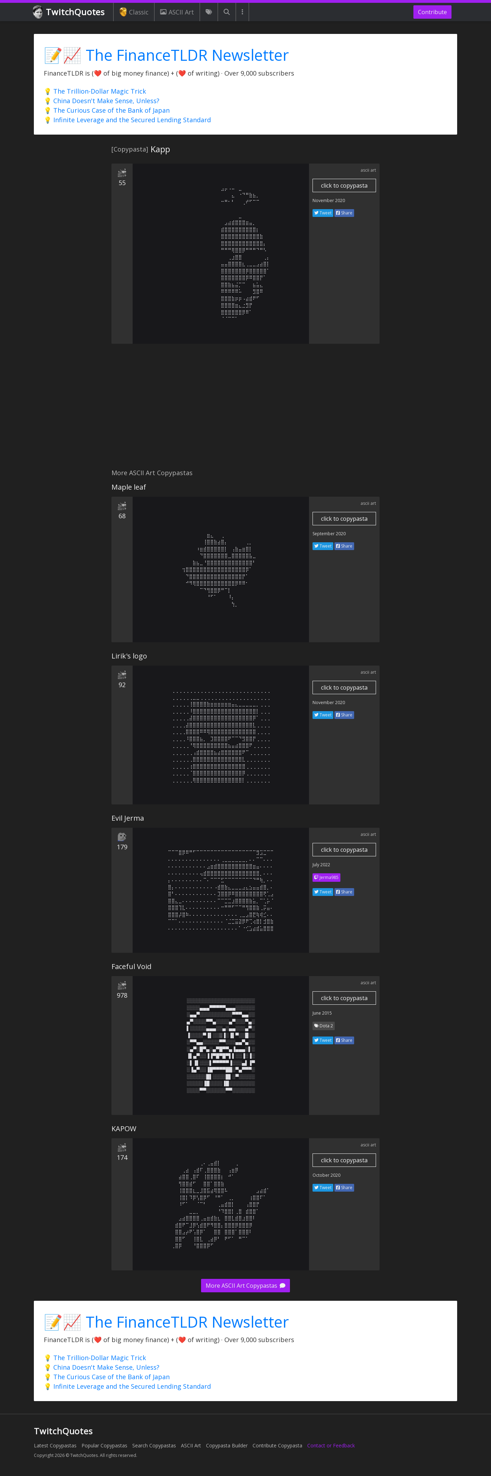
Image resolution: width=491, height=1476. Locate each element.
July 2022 (321, 865)
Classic (133, 12)
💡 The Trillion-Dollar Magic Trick (95, 91)
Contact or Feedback (331, 1445)
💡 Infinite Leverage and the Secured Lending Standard (127, 120)
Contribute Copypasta (277, 1445)
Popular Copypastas (104, 1445)
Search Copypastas (154, 1445)
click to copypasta (344, 185)
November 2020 (329, 200)
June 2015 (322, 1013)
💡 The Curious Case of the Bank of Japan (107, 110)
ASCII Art (177, 12)
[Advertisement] (245, 410)
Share (344, 213)
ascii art (368, 170)
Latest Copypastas (55, 1445)
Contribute (432, 12)
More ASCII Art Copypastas (245, 1285)
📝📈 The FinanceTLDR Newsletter (166, 55)
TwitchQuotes (69, 12)
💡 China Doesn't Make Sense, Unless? (101, 100)
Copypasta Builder (227, 1445)
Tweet (323, 213)
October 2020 (326, 1175)
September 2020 (329, 534)
